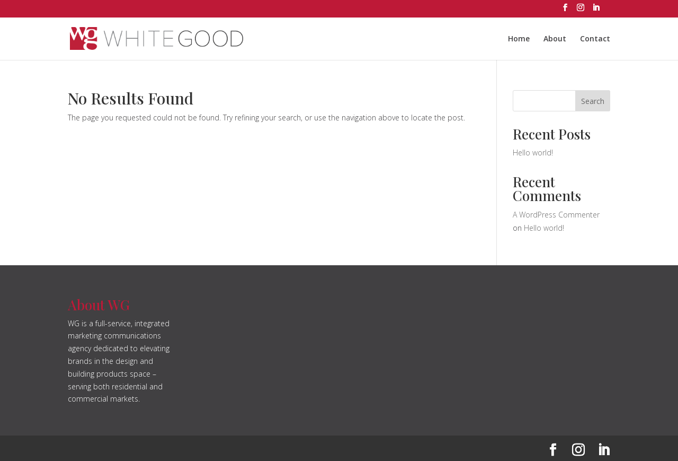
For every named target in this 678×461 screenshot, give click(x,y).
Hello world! (533, 152)
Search (592, 101)
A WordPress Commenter (556, 215)
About (554, 39)
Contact (595, 39)
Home (519, 39)
